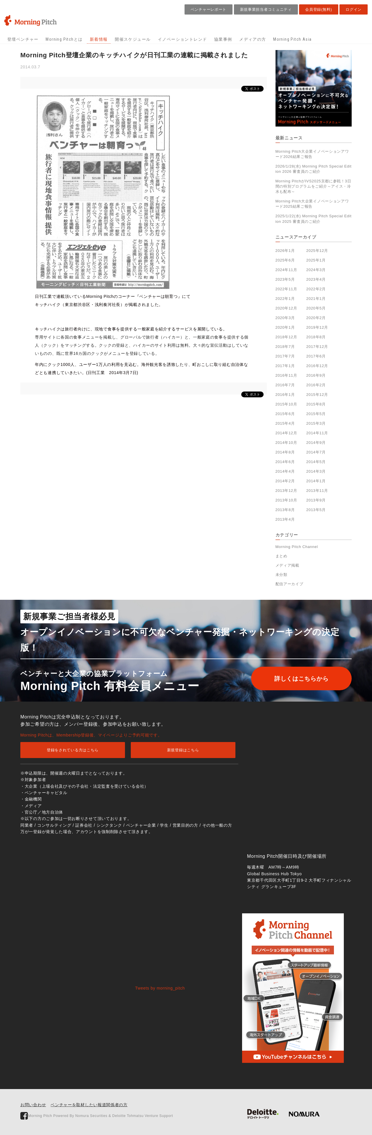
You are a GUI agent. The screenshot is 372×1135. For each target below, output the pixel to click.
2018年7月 (285, 346)
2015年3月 (316, 423)
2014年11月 (317, 433)
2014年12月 (286, 433)
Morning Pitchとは (64, 39)
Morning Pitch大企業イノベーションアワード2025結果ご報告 (312, 204)
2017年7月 (285, 356)
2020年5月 (316, 308)
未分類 (281, 574)
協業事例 (223, 39)
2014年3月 (316, 471)
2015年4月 (285, 423)
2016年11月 (286, 375)
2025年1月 (316, 260)
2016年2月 (316, 385)
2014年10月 (286, 442)
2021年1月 (316, 298)
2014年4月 (285, 471)
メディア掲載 (287, 565)
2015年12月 (317, 394)
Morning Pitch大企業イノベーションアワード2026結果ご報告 (312, 154)
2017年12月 (317, 346)
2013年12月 (286, 490)
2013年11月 (317, 490)
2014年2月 (285, 481)
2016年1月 (285, 394)
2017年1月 (285, 366)
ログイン (354, 9)
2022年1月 (285, 298)
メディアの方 (252, 39)
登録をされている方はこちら (73, 750)
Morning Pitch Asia (292, 39)
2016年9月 (316, 375)
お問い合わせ (33, 1104)
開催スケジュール (133, 39)
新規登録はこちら (183, 750)
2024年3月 (316, 270)
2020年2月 (316, 318)
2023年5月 (285, 279)
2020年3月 (285, 318)
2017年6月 (316, 356)
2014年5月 (316, 462)
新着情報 (99, 39)
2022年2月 (316, 289)
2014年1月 (316, 481)
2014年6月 (285, 462)
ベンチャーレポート (208, 9)
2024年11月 (286, 270)
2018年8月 (316, 337)
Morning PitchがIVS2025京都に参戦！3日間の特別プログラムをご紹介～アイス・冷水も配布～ (313, 186)
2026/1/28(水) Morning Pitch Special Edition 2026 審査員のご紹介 (314, 169)
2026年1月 (285, 250)
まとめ (281, 556)
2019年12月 (317, 327)
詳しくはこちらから (301, 678)
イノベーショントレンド (182, 39)
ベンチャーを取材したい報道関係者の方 (89, 1104)
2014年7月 (316, 452)
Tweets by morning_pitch (160, 988)
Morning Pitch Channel (297, 547)
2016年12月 (317, 366)
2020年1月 (285, 327)
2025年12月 (317, 250)
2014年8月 (285, 452)
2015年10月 (286, 404)
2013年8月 (285, 510)
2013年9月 (316, 500)
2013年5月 (316, 510)
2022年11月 (286, 289)
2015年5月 (316, 414)
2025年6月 (285, 260)
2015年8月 (316, 404)
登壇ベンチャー (23, 39)
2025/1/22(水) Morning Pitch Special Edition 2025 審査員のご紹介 (314, 218)
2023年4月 (316, 279)
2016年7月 (285, 385)
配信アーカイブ (289, 584)
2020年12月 (286, 308)
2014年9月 (316, 442)
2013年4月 (285, 519)
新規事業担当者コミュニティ (266, 9)
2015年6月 (285, 414)
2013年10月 (286, 500)
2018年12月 (286, 337)
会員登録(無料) (318, 9)
